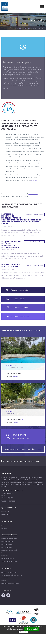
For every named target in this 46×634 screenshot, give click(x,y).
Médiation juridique (7, 558)
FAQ (2, 525)
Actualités (4, 578)
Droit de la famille (7, 541)
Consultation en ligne (19, 308)
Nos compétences (27, 28)
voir (23, 358)
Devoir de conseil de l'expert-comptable (11, 266)
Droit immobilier (6, 547)
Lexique (4, 528)
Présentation (5, 514)
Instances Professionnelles (10, 583)
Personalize (23, 632)
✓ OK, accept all (31, 629)
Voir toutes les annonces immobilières (23, 449)
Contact (3, 581)
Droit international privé (9, 550)
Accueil (19, 28)
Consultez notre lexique (20, 316)
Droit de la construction (9, 539)
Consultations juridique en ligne (11, 575)
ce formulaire (33, 194)
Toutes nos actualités (19, 290)
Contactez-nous (17, 299)
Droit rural (4, 556)
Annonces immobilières (9, 572)
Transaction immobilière (9, 561)
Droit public (5, 553)
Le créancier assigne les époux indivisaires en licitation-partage (11, 244)
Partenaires (5, 511)
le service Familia (36, 180)
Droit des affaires (6, 544)
